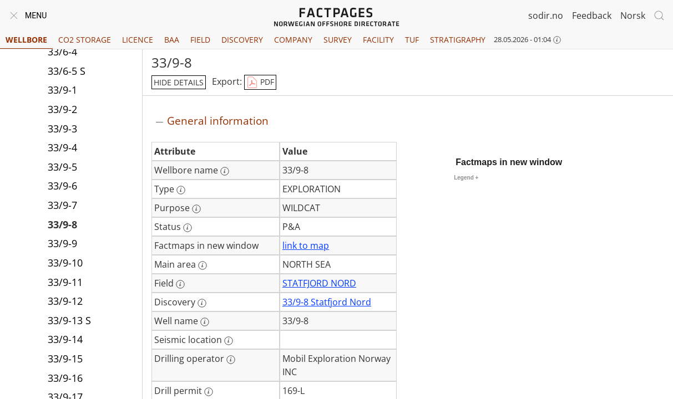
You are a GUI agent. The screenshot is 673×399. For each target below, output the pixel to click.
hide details (179, 82)
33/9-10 (65, 262)
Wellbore (26, 39)
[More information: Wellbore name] (224, 171)
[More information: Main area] (202, 265)
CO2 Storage (84, 39)
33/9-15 (65, 358)
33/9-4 (62, 147)
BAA (171, 39)
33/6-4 (62, 51)
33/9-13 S (69, 320)
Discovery (242, 39)
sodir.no (545, 15)
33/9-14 (65, 339)
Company (293, 39)
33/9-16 (65, 378)
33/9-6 (62, 185)
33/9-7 (62, 205)
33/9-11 (65, 282)
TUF (412, 39)
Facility (378, 39)
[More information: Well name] (204, 322)
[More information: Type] (180, 190)
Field (200, 39)
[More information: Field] (180, 284)
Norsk (632, 15)
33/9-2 (62, 109)
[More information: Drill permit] (208, 391)
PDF (260, 82)
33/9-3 (62, 128)
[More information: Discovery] (202, 303)
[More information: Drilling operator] (230, 359)
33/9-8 (62, 224)
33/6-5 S (66, 71)
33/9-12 (65, 301)
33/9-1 (62, 89)
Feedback (591, 15)
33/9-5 (62, 166)
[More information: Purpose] (196, 208)
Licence (137, 39)
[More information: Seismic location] (228, 340)
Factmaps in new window (509, 162)
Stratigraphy (457, 39)
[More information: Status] (187, 227)
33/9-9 (62, 243)
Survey (337, 39)
